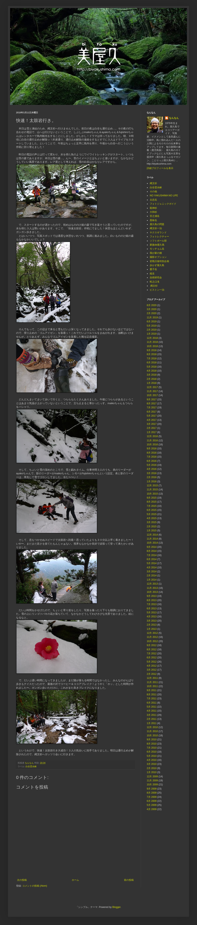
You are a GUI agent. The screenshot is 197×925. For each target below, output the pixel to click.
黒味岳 (153, 220)
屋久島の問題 (157, 224)
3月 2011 (152, 715)
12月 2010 (152, 727)
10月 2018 (152, 346)
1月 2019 (152, 333)
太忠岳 (153, 199)
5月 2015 (152, 514)
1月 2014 (152, 579)
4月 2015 (152, 518)
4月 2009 (152, 809)
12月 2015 (152, 485)
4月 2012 (152, 665)
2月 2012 (152, 674)
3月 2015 (152, 522)
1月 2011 (152, 723)
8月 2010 (152, 743)
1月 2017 (152, 432)
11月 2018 (152, 342)
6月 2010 (152, 751)
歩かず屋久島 (157, 265)
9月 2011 (152, 690)
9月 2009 (152, 788)
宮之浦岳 (154, 216)
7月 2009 (152, 797)
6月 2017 (152, 411)
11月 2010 (152, 731)
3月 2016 (152, 473)
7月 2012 (152, 653)
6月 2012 (152, 657)
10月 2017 (152, 395)
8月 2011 (152, 694)
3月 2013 (152, 620)
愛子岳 (153, 269)
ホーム (75, 880)
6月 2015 (152, 510)
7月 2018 (152, 358)
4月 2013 (152, 616)
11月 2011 (152, 682)
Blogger (116, 907)
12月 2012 (152, 633)
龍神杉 (153, 208)
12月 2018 (152, 338)
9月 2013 (152, 596)
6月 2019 (152, 321)
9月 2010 (152, 739)
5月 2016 (152, 465)
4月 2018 (152, 370)
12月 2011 (152, 678)
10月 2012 (152, 641)
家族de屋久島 (157, 244)
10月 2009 (152, 784)
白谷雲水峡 (31, 766)
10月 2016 (152, 444)
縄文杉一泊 (156, 228)
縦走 (152, 273)
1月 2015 (152, 530)
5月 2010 (152, 756)
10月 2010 (152, 735)
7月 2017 (152, 407)
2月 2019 (152, 329)
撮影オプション (158, 257)
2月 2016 (152, 477)
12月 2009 (152, 776)
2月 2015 (152, 526)
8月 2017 (152, 403)
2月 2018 (152, 379)
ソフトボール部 (158, 240)
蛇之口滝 (154, 281)
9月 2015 (152, 497)
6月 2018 (152, 362)
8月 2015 (152, 501)
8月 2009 (152, 792)
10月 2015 (152, 493)
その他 (153, 191)
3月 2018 (152, 374)
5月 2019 (152, 325)
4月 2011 (152, 710)
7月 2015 (152, 506)
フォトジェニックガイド (163, 203)
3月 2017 (152, 424)
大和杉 (153, 212)
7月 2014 (152, 555)
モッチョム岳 (157, 248)
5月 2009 (152, 805)
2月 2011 (152, 719)
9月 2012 (152, 645)
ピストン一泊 (157, 289)
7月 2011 (152, 698)
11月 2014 (152, 538)
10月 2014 (152, 542)
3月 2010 (152, 764)
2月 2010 (152, 768)
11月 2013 (152, 588)
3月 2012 (152, 669)
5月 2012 (152, 661)
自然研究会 (156, 277)
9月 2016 (152, 448)
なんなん (174, 118)
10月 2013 (152, 592)
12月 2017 (152, 387)
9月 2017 (152, 399)
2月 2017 (152, 428)
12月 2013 (152, 583)
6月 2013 (152, 608)
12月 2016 (152, 436)
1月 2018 (152, 383)
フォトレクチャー (159, 236)
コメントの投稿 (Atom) (34, 885)
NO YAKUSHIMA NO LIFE (164, 195)
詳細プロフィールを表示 (160, 168)
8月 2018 (152, 354)
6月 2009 (152, 801)
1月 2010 (152, 772)
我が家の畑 (156, 253)
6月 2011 (152, 702)
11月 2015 (152, 489)
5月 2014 (152, 563)
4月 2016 (152, 469)
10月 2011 (152, 686)
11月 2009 (152, 780)
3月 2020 (152, 309)
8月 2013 (152, 600)
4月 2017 (152, 420)
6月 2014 (152, 559)
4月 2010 (152, 760)
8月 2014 (152, 551)
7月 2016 (152, 456)
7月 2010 (152, 747)
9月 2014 (152, 547)
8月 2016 (152, 452)
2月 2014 (152, 575)
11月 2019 (152, 317)
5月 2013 (152, 612)
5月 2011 (152, 706)
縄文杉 (153, 183)
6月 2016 (152, 461)
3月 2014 (152, 571)
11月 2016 (152, 440)
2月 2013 (152, 624)
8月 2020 (152, 305)
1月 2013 (152, 629)
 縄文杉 (154, 285)
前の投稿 (129, 880)
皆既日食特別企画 (159, 261)
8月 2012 (152, 649)
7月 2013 (152, 604)
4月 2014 (152, 567)
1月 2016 (152, 481)
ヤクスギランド (158, 232)
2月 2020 (152, 313)
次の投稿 (22, 880)
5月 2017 (152, 415)
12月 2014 (152, 534)
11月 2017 (152, 391)
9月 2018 (152, 350)
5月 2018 (152, 366)
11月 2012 (152, 637)
